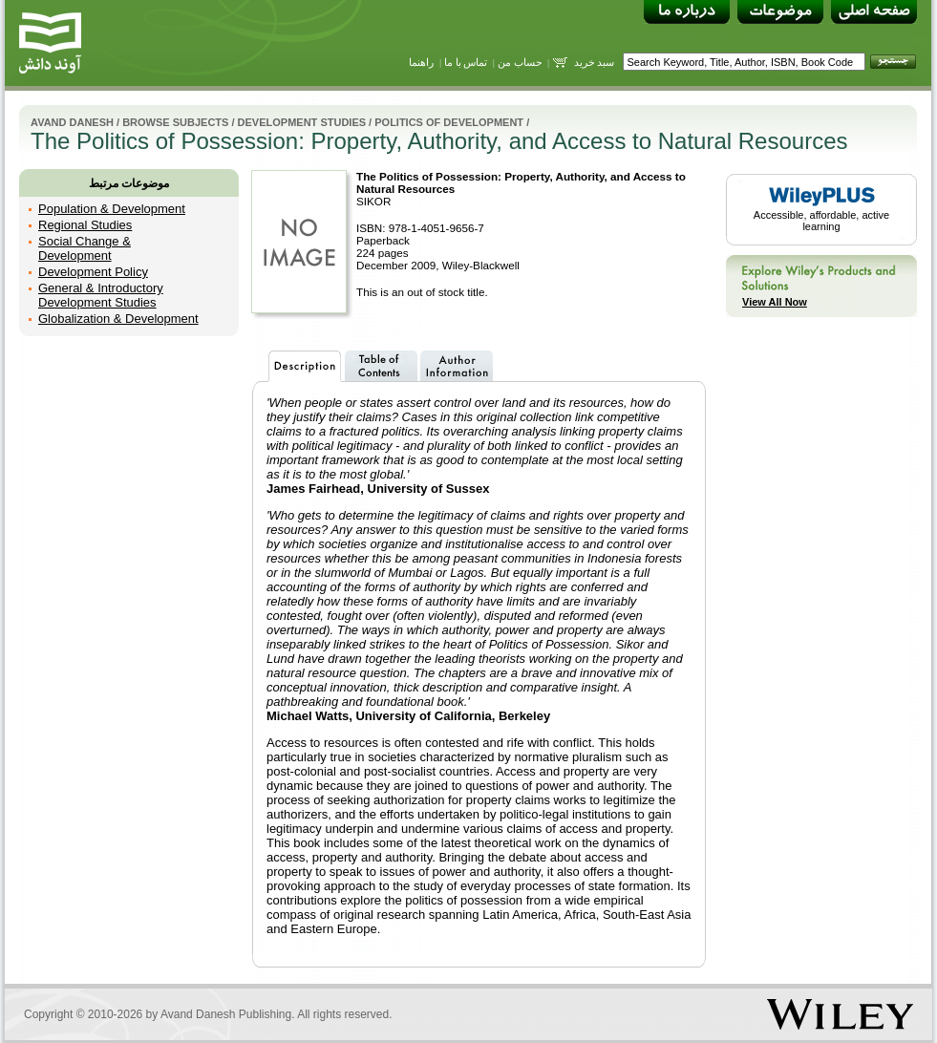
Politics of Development (448, 122)
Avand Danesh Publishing (225, 1014)
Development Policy (93, 272)
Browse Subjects (175, 122)
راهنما (421, 62)
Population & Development (111, 209)
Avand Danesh (72, 122)
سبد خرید (594, 62)
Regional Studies (85, 225)
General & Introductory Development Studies (100, 295)
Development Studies (302, 122)
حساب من (520, 62)
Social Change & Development (84, 248)
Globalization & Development (118, 318)
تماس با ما (466, 62)
